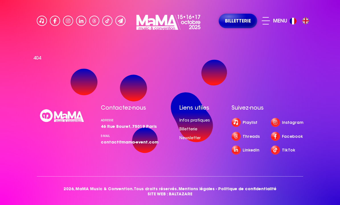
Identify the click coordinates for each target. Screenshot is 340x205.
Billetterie (188, 129)
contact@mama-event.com (129, 142)
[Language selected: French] (301, 21)
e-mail (105, 136)
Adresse (107, 120)
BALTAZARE (180, 194)
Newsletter (189, 137)
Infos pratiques (194, 120)
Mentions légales (197, 188)
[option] (305, 20)
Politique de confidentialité (247, 188)
